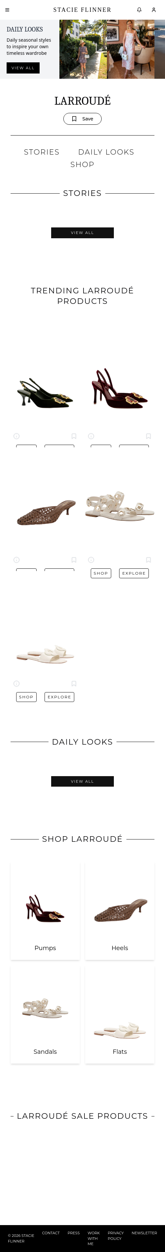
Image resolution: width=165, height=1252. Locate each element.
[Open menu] (7, 10)
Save (82, 119)
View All (82, 232)
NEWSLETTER (144, 1233)
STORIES (42, 152)
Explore (134, 573)
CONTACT (51, 1233)
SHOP (82, 164)
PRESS (74, 1233)
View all (23, 68)
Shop (101, 573)
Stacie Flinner (82, 10)
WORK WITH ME (93, 1238)
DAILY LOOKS (106, 152)
